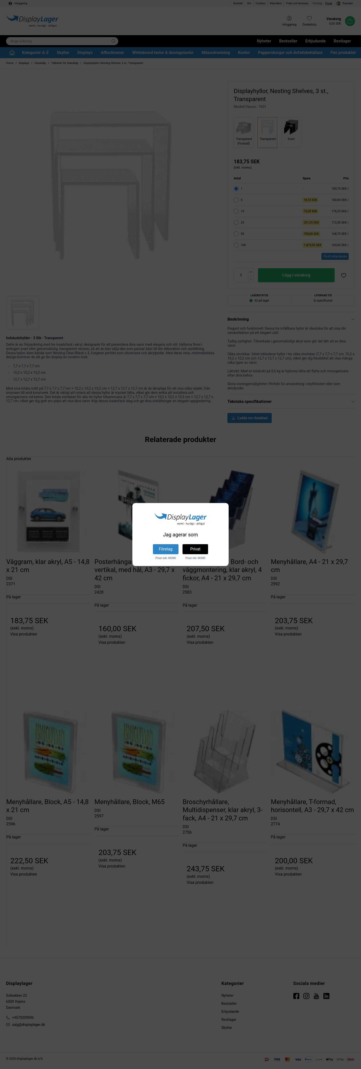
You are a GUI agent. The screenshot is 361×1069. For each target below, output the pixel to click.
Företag (165, 549)
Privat (195, 549)
